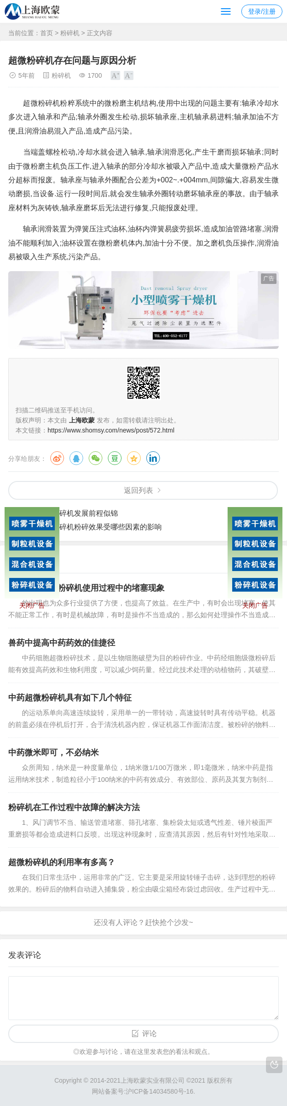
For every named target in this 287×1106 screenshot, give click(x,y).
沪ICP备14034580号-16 (159, 1091)
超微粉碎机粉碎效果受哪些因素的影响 (99, 527)
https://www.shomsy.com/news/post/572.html (111, 430)
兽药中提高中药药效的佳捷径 (61, 642)
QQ (76, 458)
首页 (46, 33)
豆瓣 (115, 458)
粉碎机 (70, 33)
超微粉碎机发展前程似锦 (77, 513)
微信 (95, 458)
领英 (153, 458)
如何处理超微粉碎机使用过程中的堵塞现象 (86, 588)
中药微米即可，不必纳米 (53, 752)
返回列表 (138, 490)
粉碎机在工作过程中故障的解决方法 (74, 807)
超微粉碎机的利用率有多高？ (61, 862)
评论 (149, 1033)
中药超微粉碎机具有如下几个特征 (70, 697)
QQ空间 (134, 458)
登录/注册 (262, 11)
